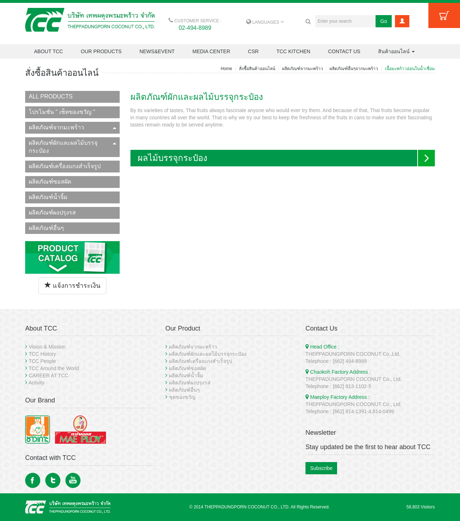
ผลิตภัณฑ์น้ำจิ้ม (48, 197)
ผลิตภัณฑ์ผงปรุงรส (52, 212)
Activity (36, 383)
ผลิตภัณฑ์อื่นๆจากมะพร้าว (354, 68)
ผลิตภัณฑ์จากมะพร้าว (302, 68)
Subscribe (321, 468)
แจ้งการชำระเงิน (72, 285)
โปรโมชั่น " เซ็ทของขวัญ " (62, 112)
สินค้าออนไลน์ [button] (396, 51)
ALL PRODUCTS (51, 96)
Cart (444, 15)
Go (383, 21)
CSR (253, 51)
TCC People (42, 361)
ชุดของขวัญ (182, 397)
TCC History (42, 354)
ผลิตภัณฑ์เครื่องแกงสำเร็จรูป (65, 166)
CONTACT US (344, 51)
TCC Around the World (54, 368)
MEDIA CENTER (211, 51)
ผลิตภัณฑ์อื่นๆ (46, 228)
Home (226, 68)
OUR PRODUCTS (101, 51)
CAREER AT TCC (48, 375)
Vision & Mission (47, 347)
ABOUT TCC (48, 51)
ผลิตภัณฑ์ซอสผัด (50, 182)
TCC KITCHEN (293, 51)
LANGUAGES (265, 22)
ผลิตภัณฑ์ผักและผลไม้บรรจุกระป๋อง (72, 147)
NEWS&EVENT (157, 51)
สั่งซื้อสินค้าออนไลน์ (257, 68)
